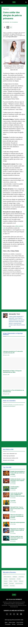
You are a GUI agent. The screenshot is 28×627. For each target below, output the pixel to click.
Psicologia (11, 583)
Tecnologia (12, 585)
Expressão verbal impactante (17, 522)
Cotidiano (6, 578)
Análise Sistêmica (7, 576)
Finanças (5, 581)
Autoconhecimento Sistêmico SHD (10, 458)
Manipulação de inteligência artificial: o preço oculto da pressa (17, 530)
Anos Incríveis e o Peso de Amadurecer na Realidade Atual (13, 391)
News (6, 622)
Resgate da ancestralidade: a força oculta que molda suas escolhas (17, 473)
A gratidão (13, 500)
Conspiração (21, 576)
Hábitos (10, 581)
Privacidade (8, 624)
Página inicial (6, 9)
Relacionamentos (18, 583)
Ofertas (13, 624)
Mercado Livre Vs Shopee (8, 460)
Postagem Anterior (6, 444)
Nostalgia (5, 583)
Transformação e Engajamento (14, 487)
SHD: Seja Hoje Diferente (10, 619)
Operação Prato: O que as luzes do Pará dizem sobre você (17, 509)
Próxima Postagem (22, 444)
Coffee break (20, 624)
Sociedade (6, 585)
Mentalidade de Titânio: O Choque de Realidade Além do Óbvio (12, 371)
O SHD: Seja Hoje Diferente (9, 455)
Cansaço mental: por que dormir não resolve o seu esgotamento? (16, 538)
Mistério (15, 581)
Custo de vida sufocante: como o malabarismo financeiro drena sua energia (17, 495)
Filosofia (18, 578)
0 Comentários (14, 22)
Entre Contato (20, 622)
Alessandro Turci (14, 314)
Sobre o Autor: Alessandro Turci (10, 453)
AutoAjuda (15, 576)
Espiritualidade (12, 578)
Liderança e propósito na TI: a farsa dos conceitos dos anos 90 (13, 352)
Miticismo (21, 581)
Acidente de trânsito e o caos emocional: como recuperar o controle (17, 480)
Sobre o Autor (12, 622)
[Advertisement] (14, 294)
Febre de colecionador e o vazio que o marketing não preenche (17, 516)
